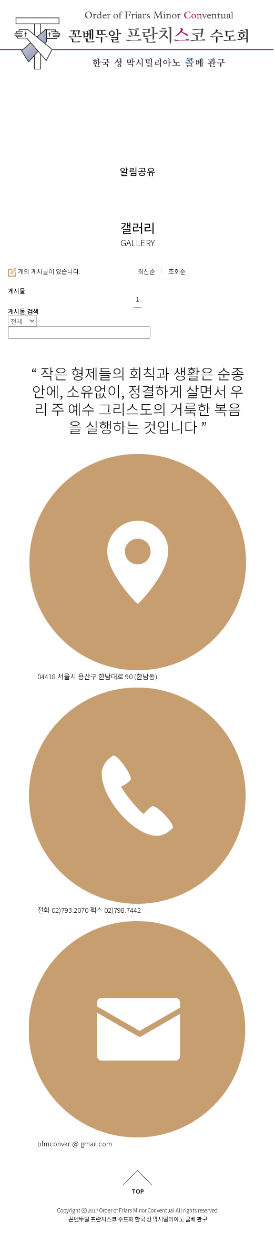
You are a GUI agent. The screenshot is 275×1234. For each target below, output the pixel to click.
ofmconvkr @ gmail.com (74, 1143)
